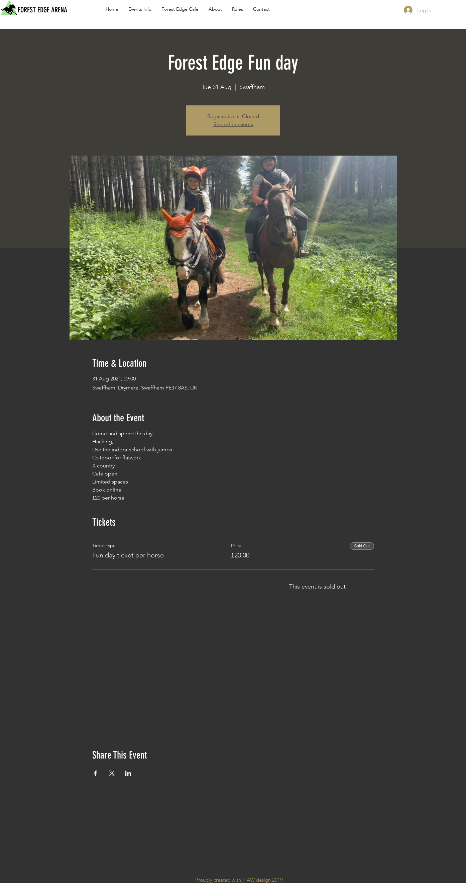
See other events (233, 124)
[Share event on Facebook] (95, 773)
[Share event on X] (112, 773)
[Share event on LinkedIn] (128, 773)
